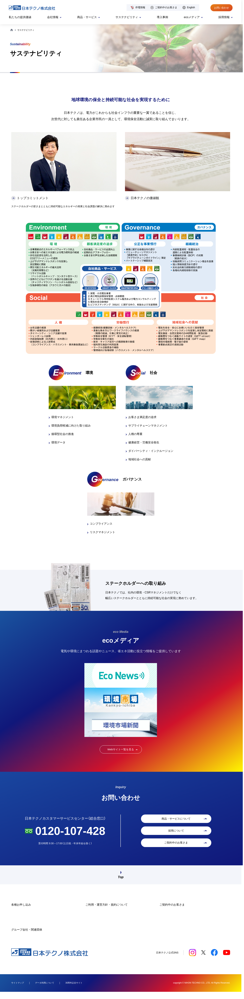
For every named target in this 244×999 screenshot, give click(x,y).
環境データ (58, 442)
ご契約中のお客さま (166, 7)
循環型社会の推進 (62, 433)
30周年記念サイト (73, 990)
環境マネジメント (62, 417)
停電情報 (140, 7)
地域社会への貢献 (139, 459)
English (191, 7)
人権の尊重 (135, 433)
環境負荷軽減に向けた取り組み (71, 425)
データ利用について (44, 990)
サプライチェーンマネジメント (148, 425)
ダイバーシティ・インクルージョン (150, 450)
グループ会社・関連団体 (26, 936)
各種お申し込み (21, 911)
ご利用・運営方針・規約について (106, 911)
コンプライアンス (101, 523)
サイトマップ (17, 990)
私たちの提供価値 (20, 17)
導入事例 (162, 17)
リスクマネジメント (102, 532)
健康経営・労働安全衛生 (143, 442)
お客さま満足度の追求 (142, 417)
